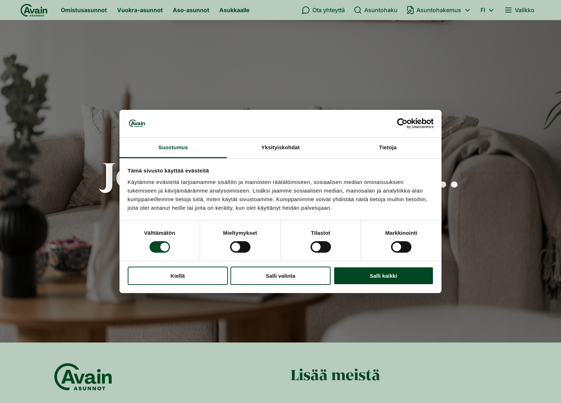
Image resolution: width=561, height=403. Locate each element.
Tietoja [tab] (388, 147)
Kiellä (177, 276)
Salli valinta (281, 276)
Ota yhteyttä (323, 10)
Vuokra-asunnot (140, 10)
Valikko (519, 10)
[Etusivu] (34, 10)
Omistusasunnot (84, 10)
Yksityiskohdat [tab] (280, 147)
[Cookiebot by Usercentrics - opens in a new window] (402, 123)
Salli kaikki (383, 276)
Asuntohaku (375, 10)
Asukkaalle (234, 10)
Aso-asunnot (191, 10)
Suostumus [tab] (173, 147)
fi (488, 10)
